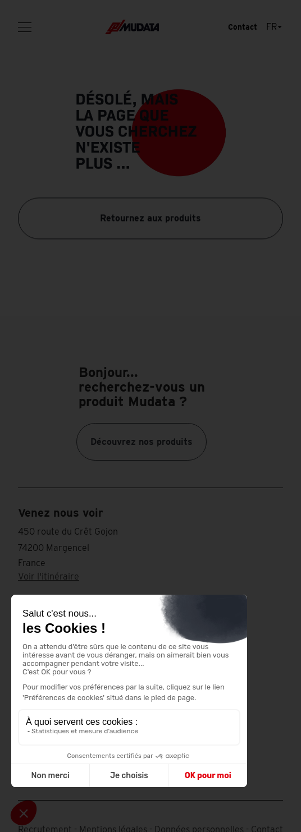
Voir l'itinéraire (48, 576)
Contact (242, 26)
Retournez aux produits (150, 218)
